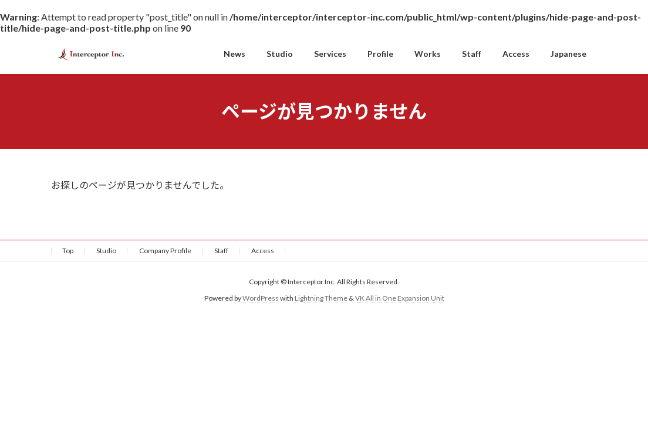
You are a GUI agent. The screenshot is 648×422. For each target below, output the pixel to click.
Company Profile (165, 250)
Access (262, 250)
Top (67, 250)
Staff (221, 250)
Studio (106, 250)
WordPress (260, 298)
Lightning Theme (321, 298)
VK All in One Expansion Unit (399, 298)
